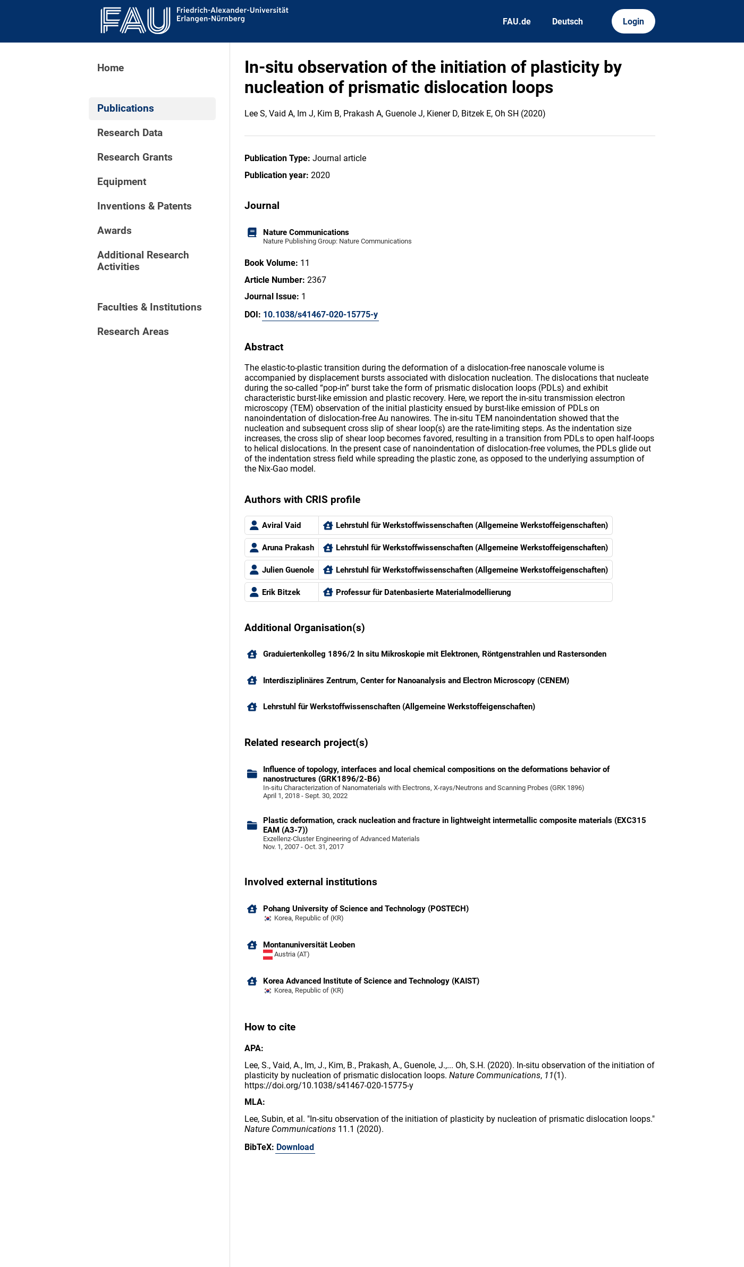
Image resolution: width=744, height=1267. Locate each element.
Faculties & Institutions (149, 307)
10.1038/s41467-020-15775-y (320, 314)
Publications (125, 108)
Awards (114, 231)
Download (295, 1147)
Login (633, 21)
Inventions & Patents (144, 206)
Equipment (121, 182)
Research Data (130, 133)
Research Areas (133, 332)
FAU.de (517, 21)
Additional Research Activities (143, 261)
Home (110, 68)
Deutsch (567, 21)
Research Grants (135, 157)
